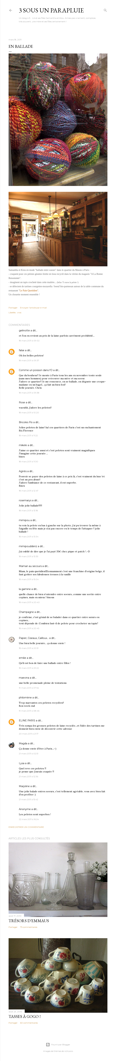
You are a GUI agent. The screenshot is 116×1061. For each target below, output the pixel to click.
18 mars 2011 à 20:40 (29, 602)
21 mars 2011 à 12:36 (28, 776)
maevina (24, 677)
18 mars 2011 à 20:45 (29, 628)
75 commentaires (28, 927)
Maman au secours (30, 566)
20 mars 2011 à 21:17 (28, 733)
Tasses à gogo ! (25, 1016)
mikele (23, 445)
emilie (22, 657)
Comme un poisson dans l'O (36, 370)
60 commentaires (29, 1022)
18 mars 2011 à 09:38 (29, 392)
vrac (19, 312)
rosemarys (25, 500)
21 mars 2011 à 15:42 (28, 799)
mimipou (24, 520)
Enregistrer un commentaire (26, 827)
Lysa (21, 763)
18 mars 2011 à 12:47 (28, 490)
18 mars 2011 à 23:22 (29, 668)
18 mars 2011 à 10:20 (29, 412)
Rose (22, 402)
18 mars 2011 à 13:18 (28, 510)
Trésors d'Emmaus (29, 920)
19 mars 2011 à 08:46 (29, 710)
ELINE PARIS (27, 720)
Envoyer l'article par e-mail (33, 307)
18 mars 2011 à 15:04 (29, 579)
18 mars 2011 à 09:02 (29, 340)
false (21, 350)
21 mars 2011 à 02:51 (28, 753)
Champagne (26, 612)
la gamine (25, 589)
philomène (25, 697)
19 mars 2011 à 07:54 (29, 688)
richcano (68, 1051)
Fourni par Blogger (58, 1045)
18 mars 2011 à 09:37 (29, 360)
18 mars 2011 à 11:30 (28, 461)
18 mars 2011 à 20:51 (28, 648)
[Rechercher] (105, 9)
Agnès (23, 471)
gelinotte (24, 330)
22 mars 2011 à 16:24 (29, 819)
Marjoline (24, 786)
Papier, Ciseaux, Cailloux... (34, 638)
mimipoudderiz (28, 546)
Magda (23, 743)
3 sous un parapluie (51, 10)
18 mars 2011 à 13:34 (28, 536)
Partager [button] (13, 307)
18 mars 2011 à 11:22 (28, 435)
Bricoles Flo (26, 422)
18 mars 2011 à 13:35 (28, 556)
